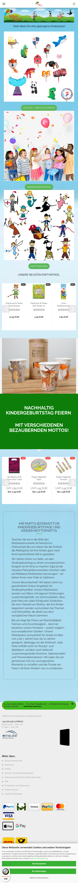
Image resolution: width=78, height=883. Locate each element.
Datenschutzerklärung (39, 858)
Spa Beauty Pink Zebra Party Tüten (14, 478)
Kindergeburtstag (39, 187)
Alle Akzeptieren (39, 864)
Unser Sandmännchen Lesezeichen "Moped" (63, 304)
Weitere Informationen (39, 878)
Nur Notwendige (39, 871)
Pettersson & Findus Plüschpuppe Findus (14, 304)
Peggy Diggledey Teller (39, 478)
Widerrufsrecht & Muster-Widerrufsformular (23, 777)
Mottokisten (39, 266)
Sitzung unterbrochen (13, 761)
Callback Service (12, 790)
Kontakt (8, 769)
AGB (6, 781)
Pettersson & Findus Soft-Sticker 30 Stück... (38, 304)
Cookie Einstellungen (13, 794)
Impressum (9, 765)
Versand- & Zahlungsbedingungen (19, 773)
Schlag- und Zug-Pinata (39, 107)
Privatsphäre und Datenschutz (17, 786)
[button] (6, 309)
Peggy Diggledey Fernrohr (63, 478)
